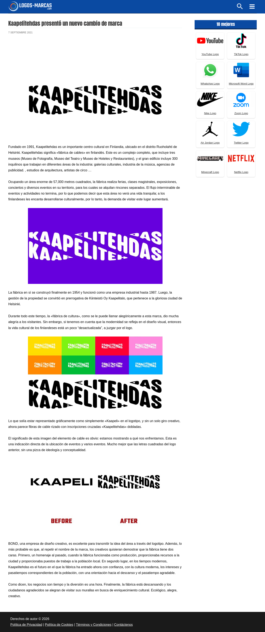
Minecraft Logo (210, 172)
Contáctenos (123, 624)
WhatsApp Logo (210, 83)
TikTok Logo (241, 54)
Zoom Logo (241, 113)
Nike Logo (210, 113)
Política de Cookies (59, 624)
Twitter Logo (241, 142)
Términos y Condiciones (94, 624)
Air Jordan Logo (210, 142)
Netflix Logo (241, 172)
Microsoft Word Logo (241, 83)
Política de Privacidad (26, 624)
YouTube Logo (210, 54)
